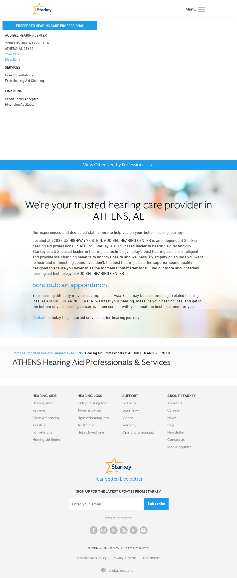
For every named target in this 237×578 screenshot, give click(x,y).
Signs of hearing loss (93, 418)
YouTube (124, 530)
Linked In (134, 530)
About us (174, 403)
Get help (129, 403)
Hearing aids (42, 403)
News (171, 418)
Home (17, 353)
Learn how (130, 410)
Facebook (94, 530)
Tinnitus (38, 425)
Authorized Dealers (38, 353)
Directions (12, 59)
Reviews (38, 410)
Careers (173, 410)
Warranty (129, 425)
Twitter (114, 530)
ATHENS (77, 353)
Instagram (104, 530)
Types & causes (89, 410)
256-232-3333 (16, 54)
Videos (127, 418)
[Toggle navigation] (194, 9)
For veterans (42, 432)
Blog (170, 425)
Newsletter (176, 432)
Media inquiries (179, 447)
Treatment (85, 425)
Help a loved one (90, 432)
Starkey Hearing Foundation (118, 517)
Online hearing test (92, 403)
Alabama (62, 353)
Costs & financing (46, 418)
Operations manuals (138, 432)
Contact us (41, 317)
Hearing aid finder (46, 440)
